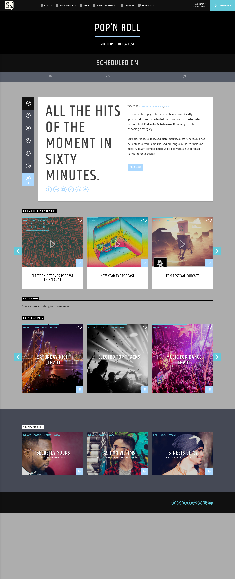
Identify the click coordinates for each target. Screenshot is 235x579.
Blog (86, 5)
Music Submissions (107, 5)
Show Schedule (68, 5)
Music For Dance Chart (184, 425)
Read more (135, 233)
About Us (129, 5)
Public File (148, 5)
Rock (160, 172)
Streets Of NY (183, 519)
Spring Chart (118, 393)
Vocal (167, 172)
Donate (48, 5)
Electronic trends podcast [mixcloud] (52, 344)
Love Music (180, 393)
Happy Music (145, 172)
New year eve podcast (117, 342)
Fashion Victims (118, 519)
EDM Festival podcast (182, 342)
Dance (27, 393)
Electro (92, 393)
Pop (155, 172)
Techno (42, 286)
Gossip (37, 501)
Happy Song (40, 393)
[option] (117, 424)
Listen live (222, 5)
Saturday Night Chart (54, 425)
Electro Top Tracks (119, 423)
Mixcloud (29, 286)
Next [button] (217, 318)
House (156, 286)
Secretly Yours (53, 519)
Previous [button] (18, 318)
